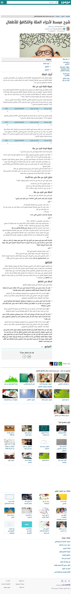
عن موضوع (21, 581)
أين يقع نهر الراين (65, 562)
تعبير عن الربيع (66, 568)
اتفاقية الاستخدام (6, 584)
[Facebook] (69, 581)
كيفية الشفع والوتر (64, 551)
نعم (29, 356)
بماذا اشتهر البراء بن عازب (65, 79)
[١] (28, 80)
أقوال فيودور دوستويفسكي (62, 572)
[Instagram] (62, 581)
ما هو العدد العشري (66, 63)
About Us (21, 587)
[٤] (48, 104)
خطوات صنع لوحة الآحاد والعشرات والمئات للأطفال (64, 69)
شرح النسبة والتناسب (66, 74)
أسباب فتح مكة (66, 558)
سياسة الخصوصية (20, 584)
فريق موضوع (7, 587)
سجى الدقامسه (49, 29)
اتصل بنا (8, 581)
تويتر (51, 364)
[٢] (33, 82)
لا (24, 356)
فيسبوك (56, 364)
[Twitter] (65, 581)
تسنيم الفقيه (51, 27)
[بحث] (56, 2)
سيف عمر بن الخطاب (64, 545)
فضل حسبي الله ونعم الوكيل (62, 565)
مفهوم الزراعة (66, 555)
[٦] (20, 151)
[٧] (36, 277)
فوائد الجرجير (66, 548)
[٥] (31, 104)
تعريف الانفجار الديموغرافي (62, 541)
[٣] (21, 96)
